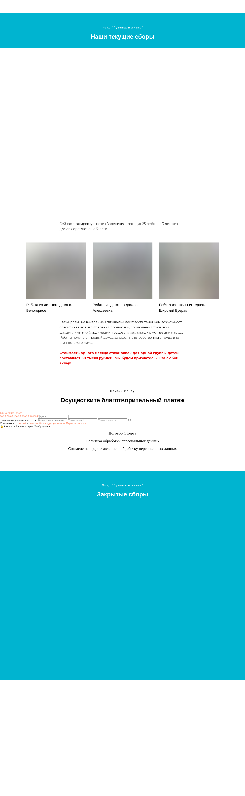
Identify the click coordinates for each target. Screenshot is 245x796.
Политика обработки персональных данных (122, 441)
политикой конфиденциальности (47, 423)
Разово (18, 412)
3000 (25, 416)
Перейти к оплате (76, 423)
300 (3, 416)
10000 (34, 416)
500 (10, 416)
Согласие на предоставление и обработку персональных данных (122, 448)
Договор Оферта (122, 433)
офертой (21, 423)
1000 (17, 416)
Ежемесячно (7, 412)
